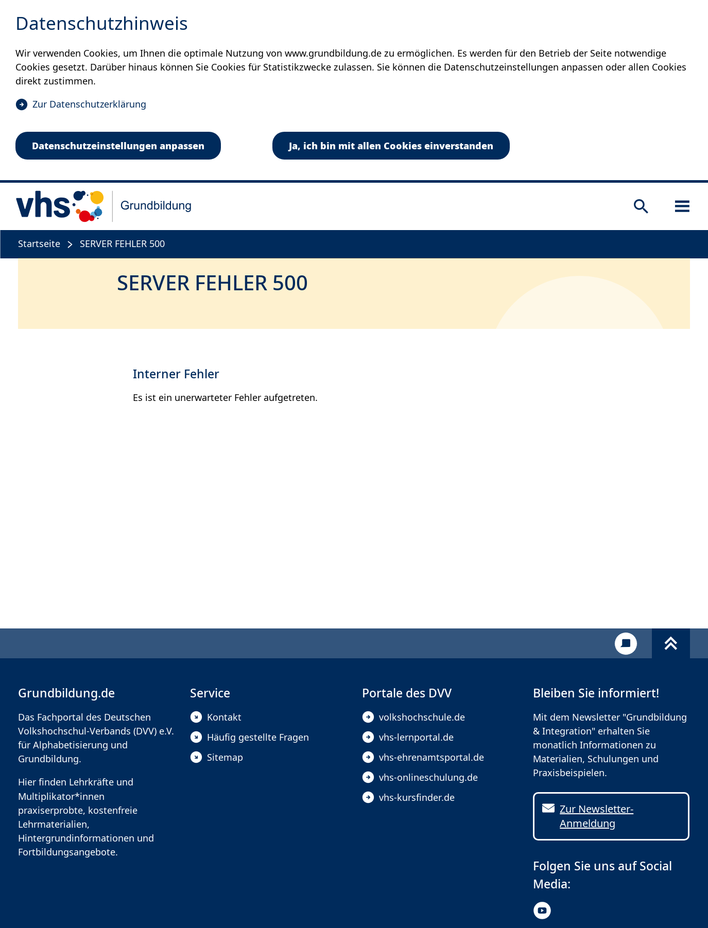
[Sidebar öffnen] (682, 206)
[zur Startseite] (104, 206)
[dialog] (354, 91)
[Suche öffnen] (641, 206)
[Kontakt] (625, 643)
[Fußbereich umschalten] (671, 643)
